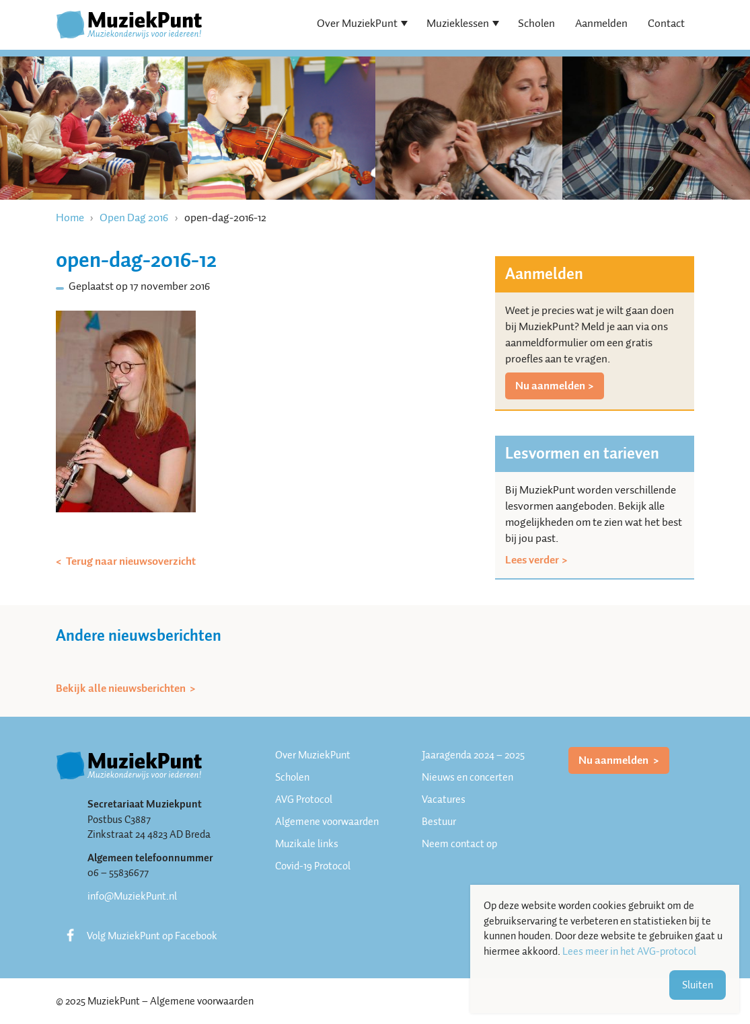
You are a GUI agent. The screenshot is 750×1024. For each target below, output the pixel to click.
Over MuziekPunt (357, 23)
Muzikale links (306, 844)
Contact (666, 23)
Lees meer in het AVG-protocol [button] (629, 951)
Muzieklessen (457, 23)
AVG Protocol (303, 799)
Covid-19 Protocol (312, 866)
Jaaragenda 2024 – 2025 (473, 755)
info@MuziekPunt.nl (132, 896)
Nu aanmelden (550, 385)
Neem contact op (459, 844)
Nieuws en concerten (467, 777)
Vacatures (443, 799)
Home (70, 217)
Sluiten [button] (697, 985)
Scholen (536, 23)
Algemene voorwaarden (327, 822)
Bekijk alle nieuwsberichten (122, 688)
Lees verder (532, 560)
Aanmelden (601, 23)
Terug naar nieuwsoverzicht (130, 561)
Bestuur (439, 822)
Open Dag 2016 (134, 217)
